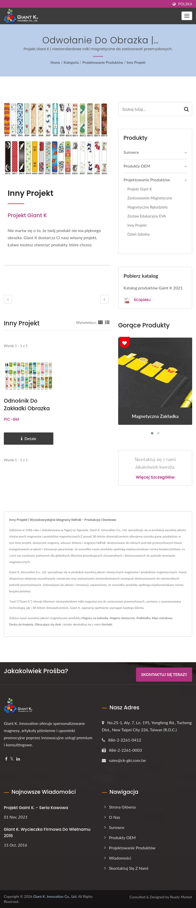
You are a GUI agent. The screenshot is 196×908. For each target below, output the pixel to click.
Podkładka (144, 618)
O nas (114, 817)
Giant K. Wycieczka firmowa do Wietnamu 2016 (47, 832)
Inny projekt (136, 62)
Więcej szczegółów (155, 477)
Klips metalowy (162, 618)
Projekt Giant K (139, 189)
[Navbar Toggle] (186, 15)
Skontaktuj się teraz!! (164, 674)
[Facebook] (6, 759)
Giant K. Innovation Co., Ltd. (55, 896)
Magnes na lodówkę (94, 618)
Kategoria (71, 62)
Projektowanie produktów (102, 62)
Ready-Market (181, 897)
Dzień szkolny (138, 234)
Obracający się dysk (48, 624)
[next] (104, 299)
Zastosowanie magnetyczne (149, 198)
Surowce (131, 152)
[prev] (8, 299)
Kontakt (107, 624)
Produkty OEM (137, 165)
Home (55, 62)
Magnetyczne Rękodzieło (147, 207)
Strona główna (122, 806)
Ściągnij (137, 300)
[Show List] (107, 322)
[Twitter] (12, 759)
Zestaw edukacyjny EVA (146, 216)
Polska (185, 4)
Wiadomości (120, 857)
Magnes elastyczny (122, 618)
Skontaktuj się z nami (128, 868)
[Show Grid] (100, 322)
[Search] (149, 109)
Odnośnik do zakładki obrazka (27, 404)
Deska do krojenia (21, 624)
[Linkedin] (18, 759)
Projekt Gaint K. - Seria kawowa (36, 808)
